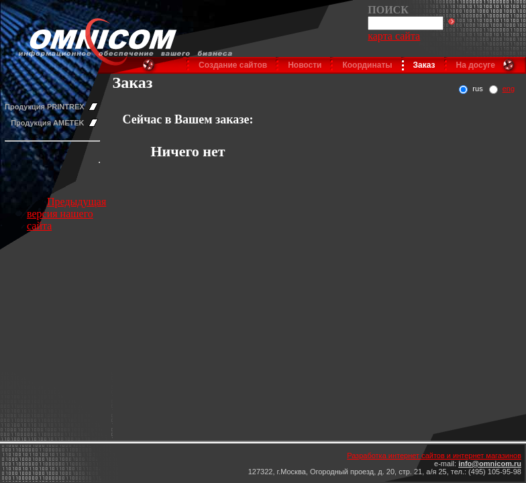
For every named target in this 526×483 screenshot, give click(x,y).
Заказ (424, 65)
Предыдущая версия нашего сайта (66, 213)
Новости (304, 65)
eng (509, 89)
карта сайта (394, 36)
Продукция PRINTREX (45, 107)
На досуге (475, 65)
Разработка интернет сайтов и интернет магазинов (434, 455)
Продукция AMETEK (47, 123)
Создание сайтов (233, 65)
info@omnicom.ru (489, 464)
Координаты (367, 65)
